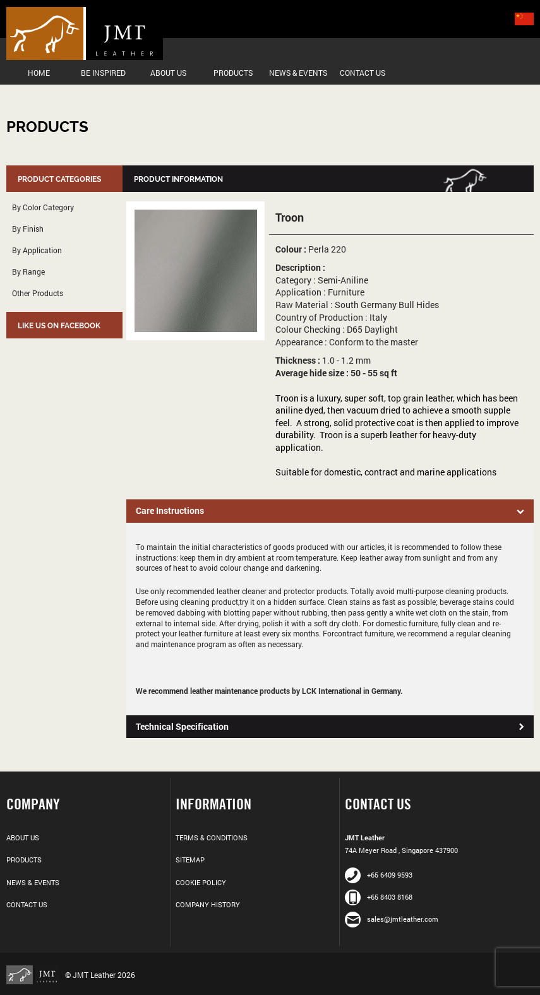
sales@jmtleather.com (391, 919)
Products (233, 73)
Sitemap (190, 859)
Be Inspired (103, 73)
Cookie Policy (201, 882)
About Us (168, 73)
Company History (208, 904)
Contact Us (362, 73)
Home (39, 73)
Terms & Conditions (212, 837)
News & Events (298, 73)
